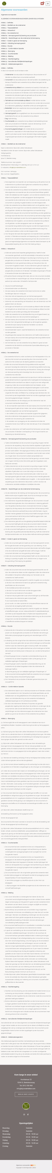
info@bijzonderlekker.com (17, 167)
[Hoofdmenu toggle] (48, 3)
